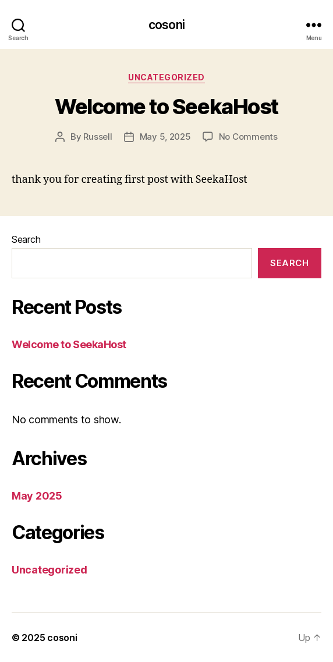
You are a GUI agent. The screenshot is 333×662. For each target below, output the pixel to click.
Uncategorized (166, 77)
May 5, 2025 (165, 136)
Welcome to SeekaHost (166, 106)
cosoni (166, 25)
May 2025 (37, 496)
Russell (97, 136)
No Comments (248, 136)
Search (26, 239)
